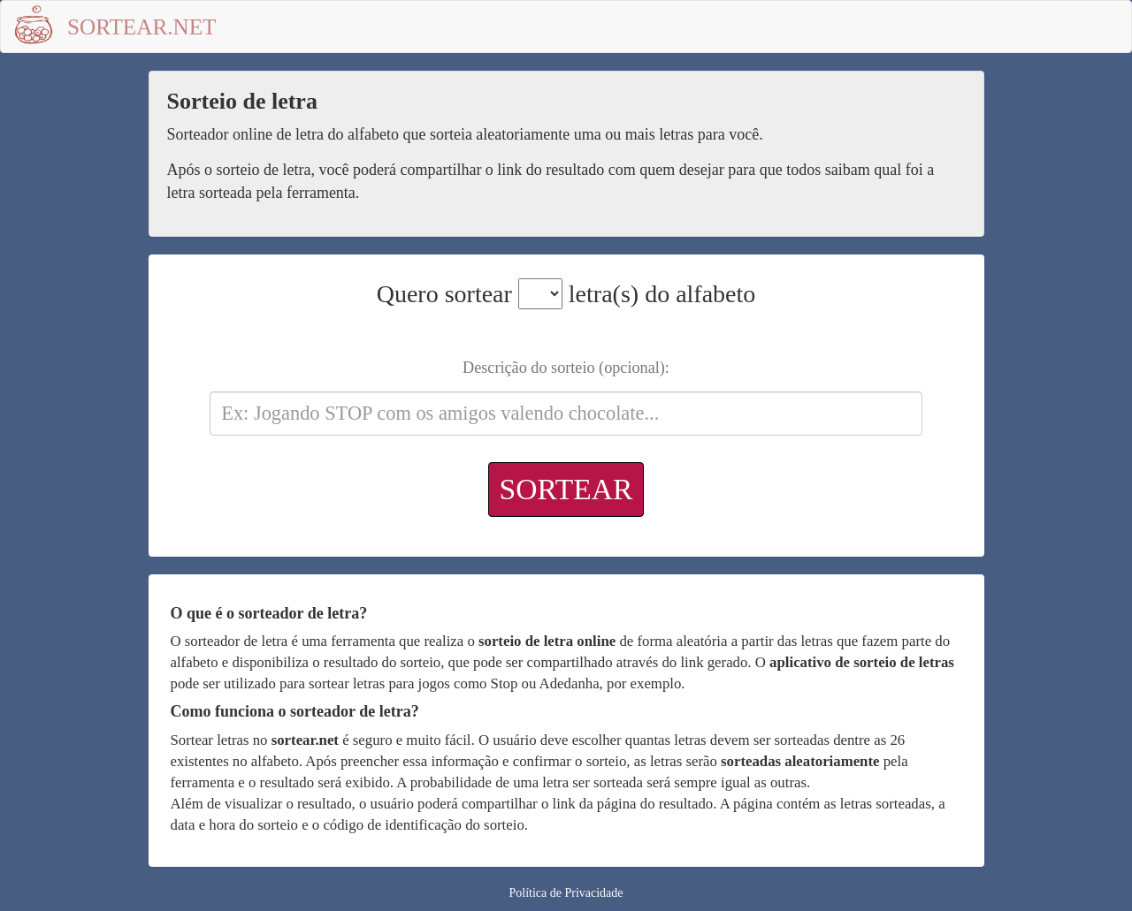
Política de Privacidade (566, 893)
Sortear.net (142, 27)
